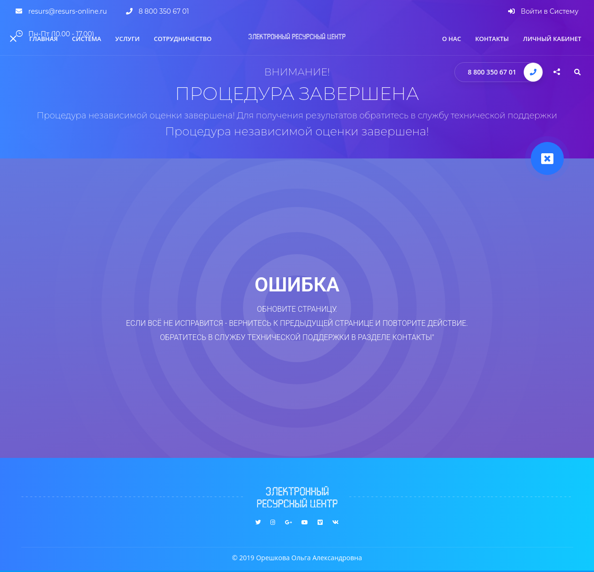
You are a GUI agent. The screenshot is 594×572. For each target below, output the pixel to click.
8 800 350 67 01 (492, 71)
